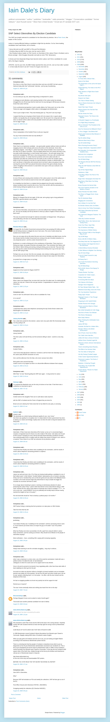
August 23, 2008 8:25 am (20, 424)
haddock (15, 412)
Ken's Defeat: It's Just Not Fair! (87, 203)
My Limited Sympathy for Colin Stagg (88, 310)
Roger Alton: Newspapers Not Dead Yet (89, 179)
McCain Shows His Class (85, 113)
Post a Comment (16, 694)
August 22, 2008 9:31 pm (20, 221)
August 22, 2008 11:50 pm (20, 341)
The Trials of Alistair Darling (86, 100)
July (80, 374)
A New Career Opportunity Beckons (88, 357)
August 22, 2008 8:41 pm (20, 88)
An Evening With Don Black (86, 279)
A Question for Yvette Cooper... (87, 275)
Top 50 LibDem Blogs (84, 138)
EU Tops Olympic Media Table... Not (88, 287)
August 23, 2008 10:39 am (20, 498)
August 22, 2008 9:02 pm (20, 170)
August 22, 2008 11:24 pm (20, 325)
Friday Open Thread (84, 294)
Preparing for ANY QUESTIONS (87, 301)
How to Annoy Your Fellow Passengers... (89, 208)
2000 (78, 404)
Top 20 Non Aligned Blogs (85, 170)
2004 (78, 400)
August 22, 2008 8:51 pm (20, 124)
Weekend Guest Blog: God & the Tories (89, 289)
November (82, 69)
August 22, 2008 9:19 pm (20, 201)
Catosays (16, 382)
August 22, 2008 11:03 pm (20, 286)
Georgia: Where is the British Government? (86, 329)
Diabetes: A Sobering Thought (86, 363)
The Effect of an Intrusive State (87, 349)
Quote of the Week (83, 81)
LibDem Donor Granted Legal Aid (87, 340)
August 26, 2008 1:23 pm (20, 614)
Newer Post (12, 698)
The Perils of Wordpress (85, 315)
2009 (78, 62)
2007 (78, 392)
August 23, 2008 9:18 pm (20, 604)
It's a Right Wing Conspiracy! (86, 122)
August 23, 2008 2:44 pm (20, 540)
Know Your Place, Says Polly (86, 225)
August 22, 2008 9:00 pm (20, 138)
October (81, 71)
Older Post (65, 698)
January (81, 389)
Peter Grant (61, 37)
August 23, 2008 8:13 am (20, 406)
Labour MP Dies (82, 324)
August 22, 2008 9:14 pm (20, 189)
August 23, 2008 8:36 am (20, 441)
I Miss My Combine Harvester (86, 218)
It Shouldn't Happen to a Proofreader (88, 120)
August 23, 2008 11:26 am (20, 512)
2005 (78, 397)
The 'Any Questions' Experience (87, 292)
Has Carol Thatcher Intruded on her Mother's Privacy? (88, 188)
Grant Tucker (82, 412)
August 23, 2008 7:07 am (20, 388)
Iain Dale (81, 415)
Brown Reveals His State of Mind (87, 191)
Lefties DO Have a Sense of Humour (88, 338)
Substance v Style (83, 172)
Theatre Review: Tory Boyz (85, 272)
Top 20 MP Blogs (83, 236)
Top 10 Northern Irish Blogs (86, 227)
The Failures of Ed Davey (85, 282)
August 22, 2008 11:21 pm (20, 300)
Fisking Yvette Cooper (84, 277)
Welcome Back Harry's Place (86, 140)
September (82, 74)
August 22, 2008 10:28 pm (20, 272)
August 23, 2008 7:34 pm (20, 590)
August (81, 76)
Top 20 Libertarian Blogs (85, 198)
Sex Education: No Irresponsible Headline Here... (87, 151)
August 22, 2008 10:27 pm (20, 262)
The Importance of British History (87, 230)
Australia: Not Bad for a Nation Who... (88, 326)
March (80, 384)
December (82, 66)
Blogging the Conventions (85, 200)
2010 (78, 59)
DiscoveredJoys (18, 595)
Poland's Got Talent (83, 98)
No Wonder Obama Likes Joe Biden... (89, 205)
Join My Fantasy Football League (87, 354)
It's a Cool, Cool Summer (85, 157)
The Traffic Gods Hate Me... (86, 335)
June (80, 377)
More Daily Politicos (83, 317)
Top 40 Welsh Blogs (83, 159)
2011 (78, 57)
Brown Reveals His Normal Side (87, 185)
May (80, 379)
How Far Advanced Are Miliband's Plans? (89, 129)
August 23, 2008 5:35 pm (20, 551)
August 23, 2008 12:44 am (20, 376)
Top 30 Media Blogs (83, 266)
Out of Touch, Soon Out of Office (87, 333)
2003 (78, 402)
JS (79, 418)
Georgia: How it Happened (85, 284)
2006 (78, 395)
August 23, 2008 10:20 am (20, 454)
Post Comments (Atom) (22, 701)
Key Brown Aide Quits (84, 95)
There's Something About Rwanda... (88, 347)
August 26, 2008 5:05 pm (20, 691)
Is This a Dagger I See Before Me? (88, 131)
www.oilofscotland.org (20, 610)
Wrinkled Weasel (18, 227)
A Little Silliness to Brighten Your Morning (89, 250)
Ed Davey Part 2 (82, 259)
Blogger (62, 712)
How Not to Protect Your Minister (87, 312)
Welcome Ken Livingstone (85, 154)
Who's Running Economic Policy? (87, 145)
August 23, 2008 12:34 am (20, 366)
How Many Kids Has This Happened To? (89, 241)
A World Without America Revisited (88, 248)
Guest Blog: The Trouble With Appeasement (86, 366)
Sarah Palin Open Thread (85, 107)
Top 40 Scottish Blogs (84, 143)
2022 (78, 54)
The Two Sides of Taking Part (86, 352)
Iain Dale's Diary (31, 10)
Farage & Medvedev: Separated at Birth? (89, 148)
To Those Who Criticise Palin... (87, 78)
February (81, 386)
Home (39, 698)
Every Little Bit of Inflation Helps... (87, 239)
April (80, 382)
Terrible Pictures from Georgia (86, 303)
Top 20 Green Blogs (83, 253)
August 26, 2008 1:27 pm (20, 664)
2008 (78, 64)
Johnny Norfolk (18, 318)
